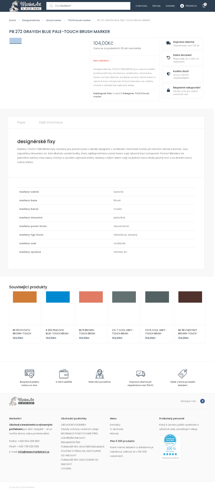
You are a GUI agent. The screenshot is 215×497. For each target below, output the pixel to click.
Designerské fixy (31, 20)
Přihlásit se (188, 6)
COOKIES (66, 468)
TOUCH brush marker (79, 20)
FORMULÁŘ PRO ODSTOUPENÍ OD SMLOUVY (79, 462)
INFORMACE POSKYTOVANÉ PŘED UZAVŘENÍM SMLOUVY (79, 436)
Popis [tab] (21, 122)
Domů (12, 20)
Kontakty (170, 5)
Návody (157, 5)
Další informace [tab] (51, 122)
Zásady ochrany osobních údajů (80, 429)
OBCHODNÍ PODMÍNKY (73, 424)
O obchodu (141, 5)
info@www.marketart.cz (33, 452)
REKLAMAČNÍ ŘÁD (70, 442)
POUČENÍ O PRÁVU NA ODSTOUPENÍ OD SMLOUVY (81, 453)
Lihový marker (53, 20)
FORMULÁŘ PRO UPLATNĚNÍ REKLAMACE (82, 446)
